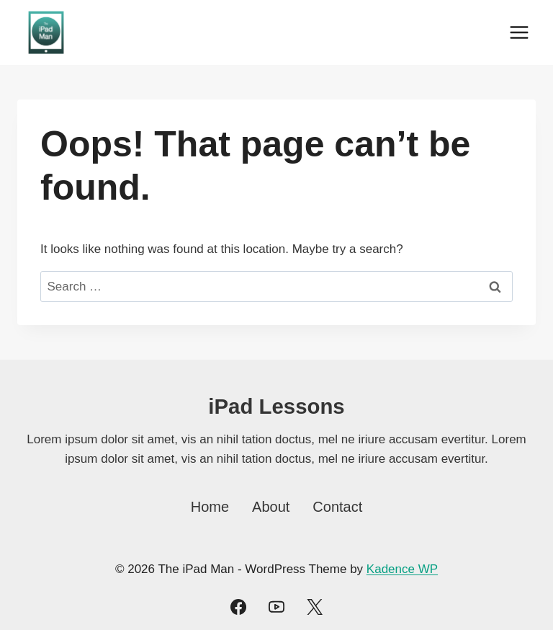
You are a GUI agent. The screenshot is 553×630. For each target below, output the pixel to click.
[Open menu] (519, 32)
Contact (337, 507)
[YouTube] (276, 607)
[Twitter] (315, 607)
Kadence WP (402, 569)
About (270, 507)
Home (210, 507)
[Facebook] (238, 607)
